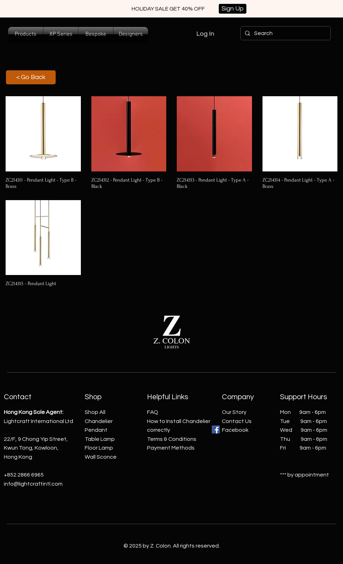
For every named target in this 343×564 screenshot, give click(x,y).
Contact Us (237, 421)
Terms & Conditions (171, 439)
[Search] (285, 33)
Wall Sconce (101, 457)
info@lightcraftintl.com (33, 484)
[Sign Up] (232, 8)
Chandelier (99, 421)
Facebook (235, 430)
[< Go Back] (31, 77)
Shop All (95, 412)
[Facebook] (216, 429)
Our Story (234, 412)
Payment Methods (171, 448)
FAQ (152, 412)
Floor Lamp (99, 448)
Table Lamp (100, 439)
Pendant (96, 430)
